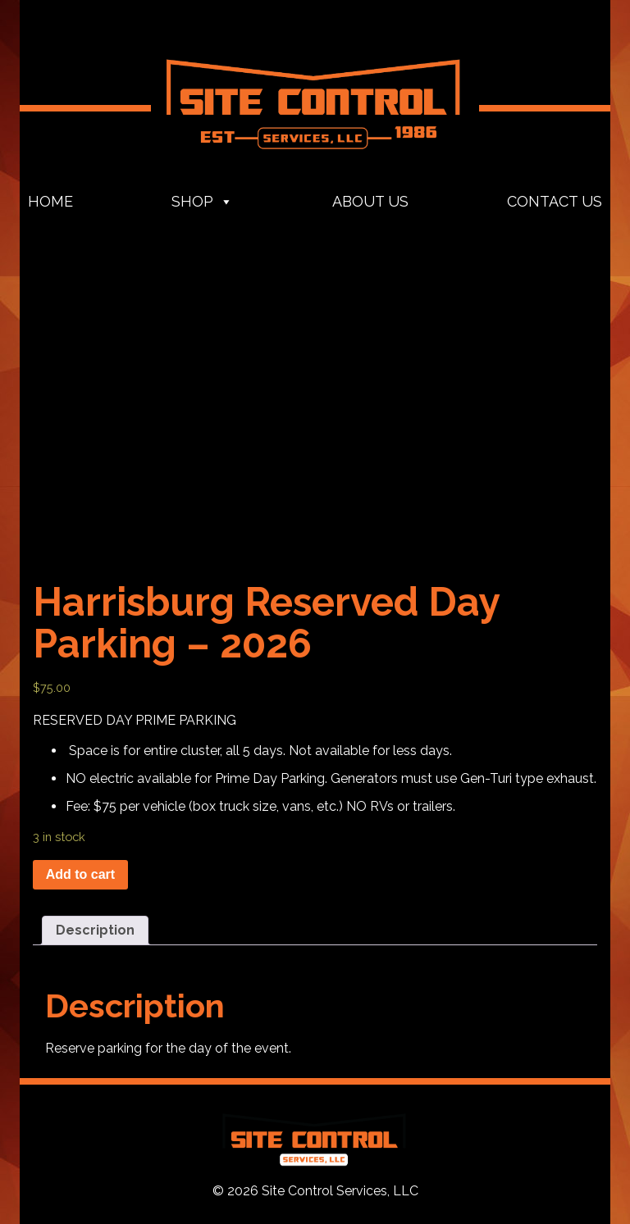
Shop (202, 201)
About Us (370, 201)
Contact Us (554, 201)
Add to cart (80, 874)
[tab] (95, 930)
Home (50, 201)
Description (95, 930)
